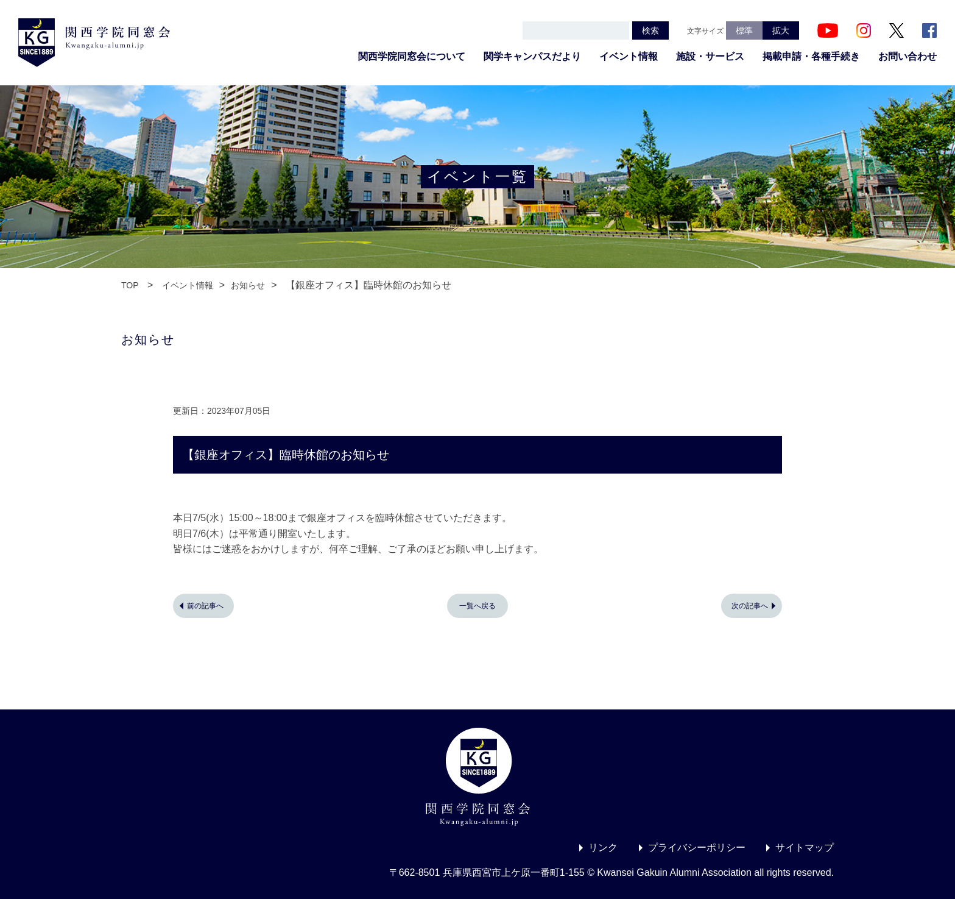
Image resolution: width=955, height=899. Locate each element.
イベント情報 (628, 56)
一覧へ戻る (477, 606)
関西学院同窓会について (411, 56)
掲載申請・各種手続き (811, 56)
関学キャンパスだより (532, 56)
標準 (744, 30)
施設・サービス (710, 56)
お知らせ (248, 285)
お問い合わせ (907, 56)
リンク (603, 847)
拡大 (780, 30)
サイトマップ (804, 847)
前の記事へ (205, 606)
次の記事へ (749, 606)
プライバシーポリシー (696, 847)
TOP (130, 285)
